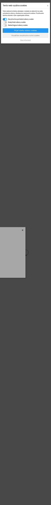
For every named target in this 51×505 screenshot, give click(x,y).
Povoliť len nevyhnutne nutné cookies (25, 36)
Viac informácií (25, 40)
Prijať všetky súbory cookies (25, 30)
